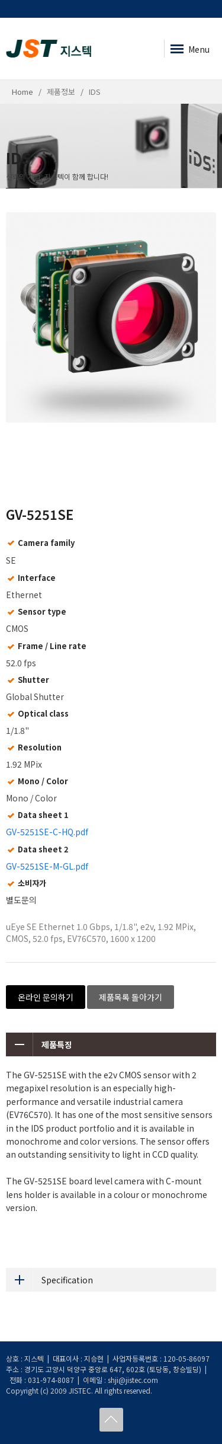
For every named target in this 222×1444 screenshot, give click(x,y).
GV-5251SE (39, 513)
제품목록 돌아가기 (130, 997)
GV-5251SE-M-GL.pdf (47, 866)
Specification (49, 1280)
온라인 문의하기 (45, 997)
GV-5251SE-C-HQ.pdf (47, 832)
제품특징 (39, 1044)
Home (22, 91)
